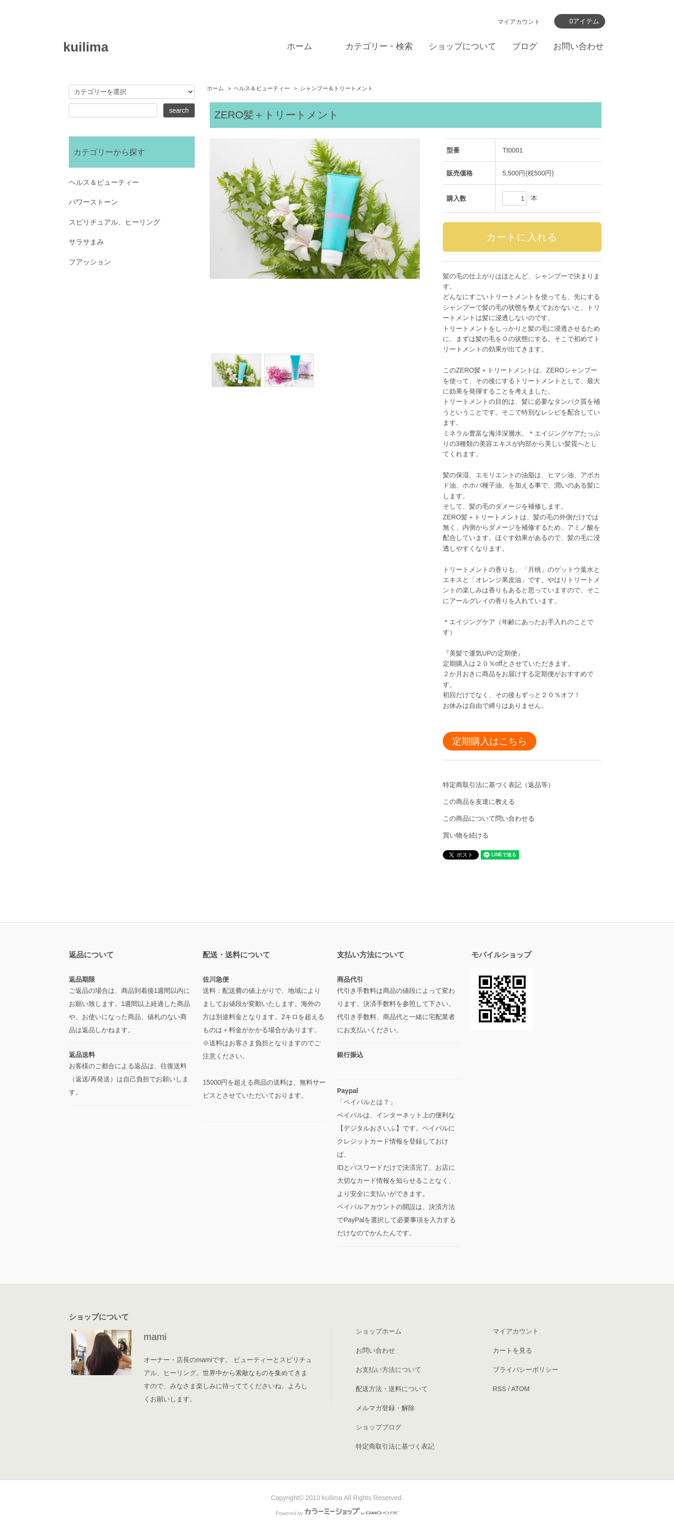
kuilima (85, 47)
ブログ (524, 46)
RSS (499, 1388)
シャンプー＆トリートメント (336, 88)
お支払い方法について (388, 1369)
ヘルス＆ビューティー (262, 88)
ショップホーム (379, 1331)
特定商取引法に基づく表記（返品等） (498, 784)
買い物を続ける (466, 835)
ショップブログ (379, 1427)
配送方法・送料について (392, 1388)
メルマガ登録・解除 (385, 1408)
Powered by (337, 1513)
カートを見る (512, 1350)
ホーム (299, 46)
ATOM (520, 1388)
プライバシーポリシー (525, 1369)
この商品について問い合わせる (489, 818)
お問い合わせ (578, 46)
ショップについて (462, 46)
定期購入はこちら (489, 741)
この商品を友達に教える (479, 801)
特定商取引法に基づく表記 (395, 1446)
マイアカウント (519, 21)
